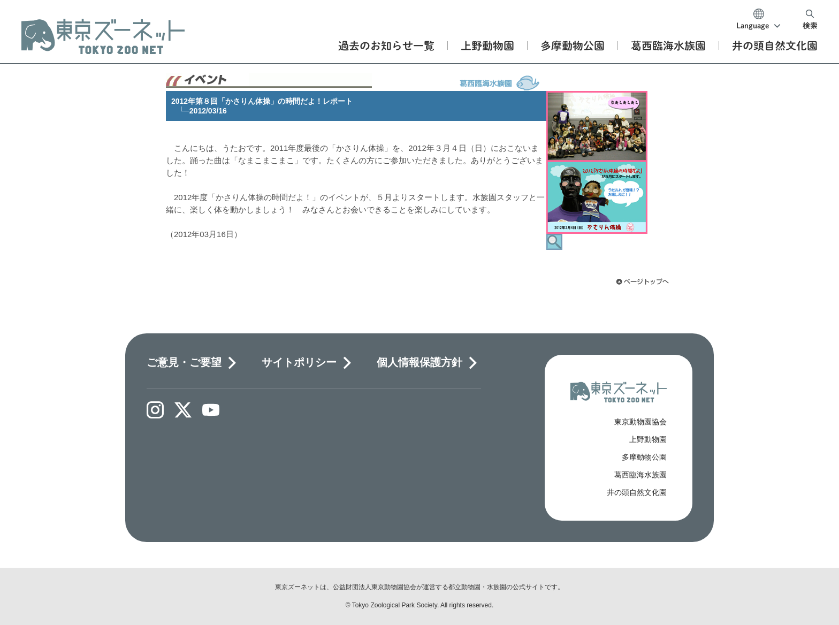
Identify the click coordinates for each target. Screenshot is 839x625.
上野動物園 (648, 439)
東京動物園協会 (640, 421)
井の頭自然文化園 (637, 492)
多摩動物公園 (644, 457)
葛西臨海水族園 (640, 474)
